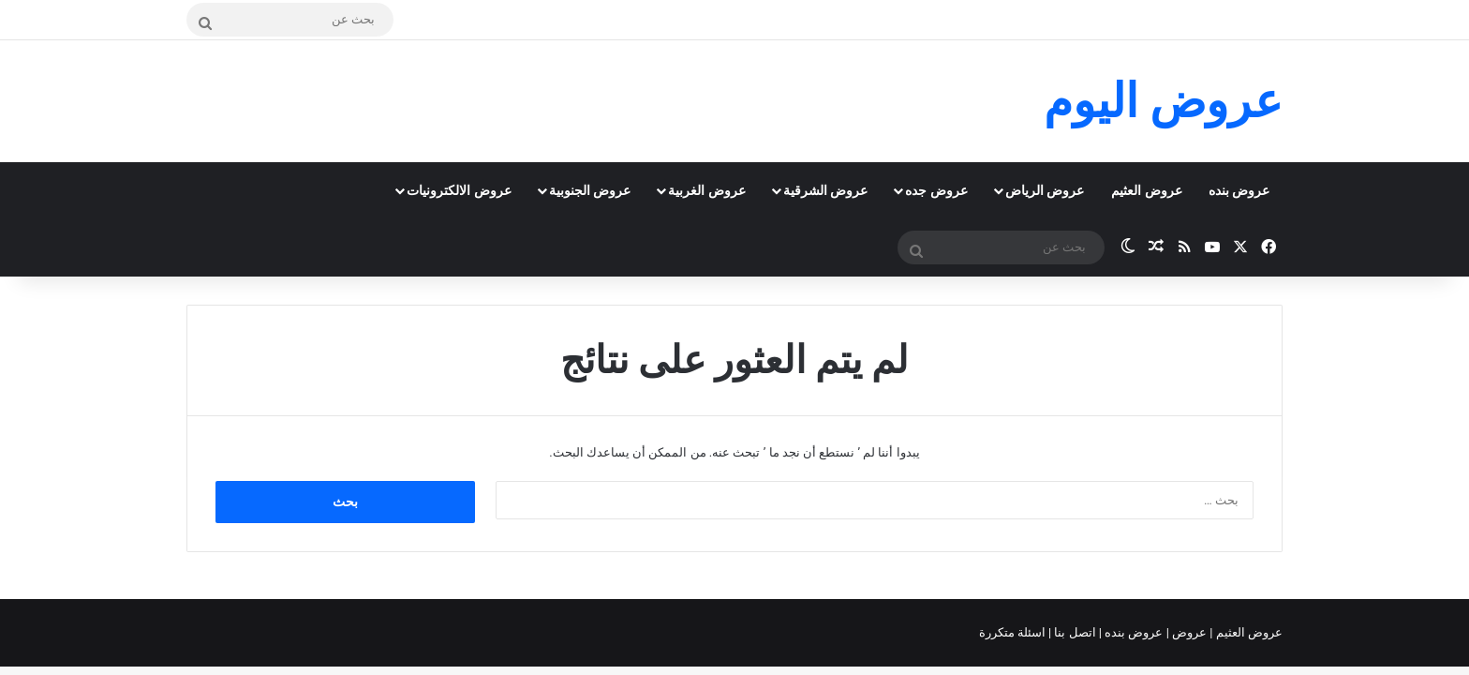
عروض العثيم (1146, 190)
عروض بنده (1239, 190)
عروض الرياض (1044, 190)
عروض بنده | (1132, 632)
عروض (1189, 632)
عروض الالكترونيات (459, 190)
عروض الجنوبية (590, 190)
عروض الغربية (706, 190)
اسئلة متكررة (1013, 632)
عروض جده (936, 190)
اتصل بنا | (1073, 632)
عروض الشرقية (825, 190)
